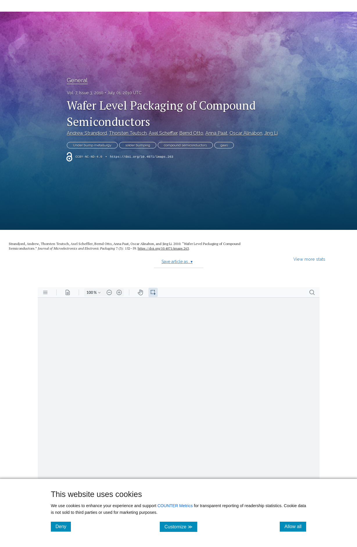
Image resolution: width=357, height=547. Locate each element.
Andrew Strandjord (87, 133)
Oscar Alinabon (245, 133)
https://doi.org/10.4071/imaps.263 (141, 157)
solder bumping (137, 145)
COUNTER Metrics (175, 505)
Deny (63, 526)
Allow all (295, 526)
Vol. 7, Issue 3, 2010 (85, 92)
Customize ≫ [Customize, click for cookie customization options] (180, 526)
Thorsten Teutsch (128, 133)
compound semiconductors (185, 145)
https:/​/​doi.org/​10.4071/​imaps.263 (163, 248)
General (77, 80)
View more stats (309, 259)
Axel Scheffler (163, 133)
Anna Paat (216, 133)
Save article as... (177, 261)
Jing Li (271, 133)
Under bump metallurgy (92, 145)
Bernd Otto (191, 133)
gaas (224, 145)
